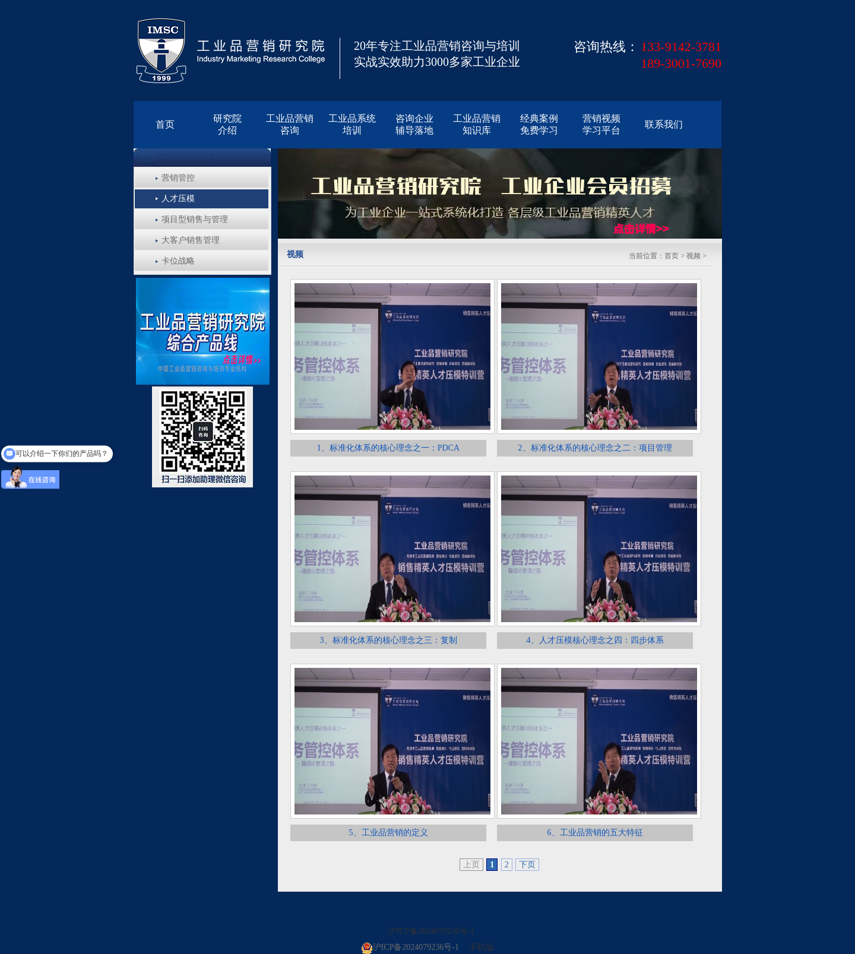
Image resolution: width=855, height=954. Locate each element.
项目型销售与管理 (195, 219)
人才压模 (178, 198)
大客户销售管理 (191, 240)
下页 (527, 864)
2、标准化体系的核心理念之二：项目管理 (595, 447)
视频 (693, 256)
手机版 (481, 947)
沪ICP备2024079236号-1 (431, 931)
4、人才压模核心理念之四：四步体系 (595, 640)
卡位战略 (178, 260)
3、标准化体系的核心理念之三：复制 (388, 640)
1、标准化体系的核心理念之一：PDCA (388, 447)
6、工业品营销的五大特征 (595, 832)
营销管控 (178, 177)
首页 (671, 256)
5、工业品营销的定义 (388, 832)
